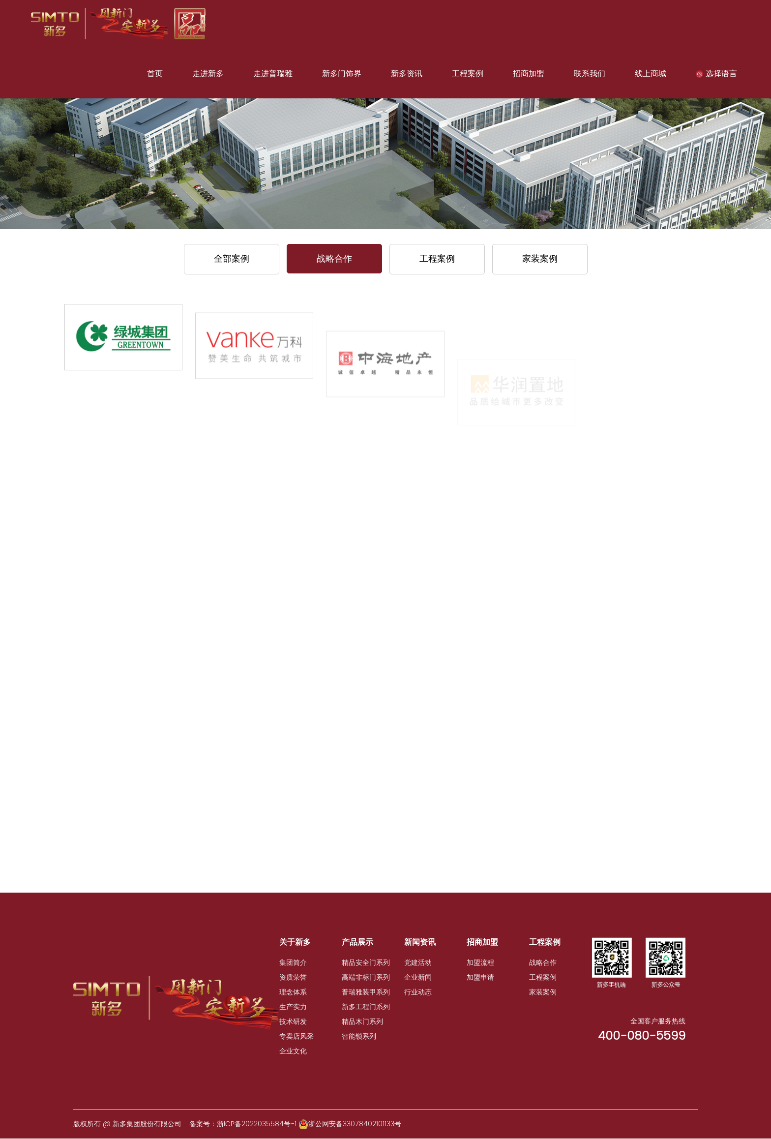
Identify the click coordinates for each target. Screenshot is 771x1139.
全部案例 (231, 259)
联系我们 (589, 73)
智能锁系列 (359, 1036)
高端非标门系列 (366, 977)
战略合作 (334, 259)
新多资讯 (406, 73)
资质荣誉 (293, 977)
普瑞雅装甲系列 (366, 992)
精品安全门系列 (366, 962)
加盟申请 (480, 977)
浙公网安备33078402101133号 (349, 1124)
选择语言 (716, 73)
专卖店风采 (296, 1036)
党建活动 (418, 962)
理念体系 (293, 992)
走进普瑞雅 (273, 73)
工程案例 (467, 73)
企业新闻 (418, 977)
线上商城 (650, 73)
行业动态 (418, 992)
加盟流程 (480, 962)
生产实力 (293, 1007)
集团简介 (293, 962)
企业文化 (293, 1051)
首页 (155, 73)
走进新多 (208, 73)
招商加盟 (528, 73)
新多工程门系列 (366, 1007)
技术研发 (293, 1021)
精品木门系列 (362, 1021)
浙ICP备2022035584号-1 (257, 1124)
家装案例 (540, 259)
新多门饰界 (341, 73)
